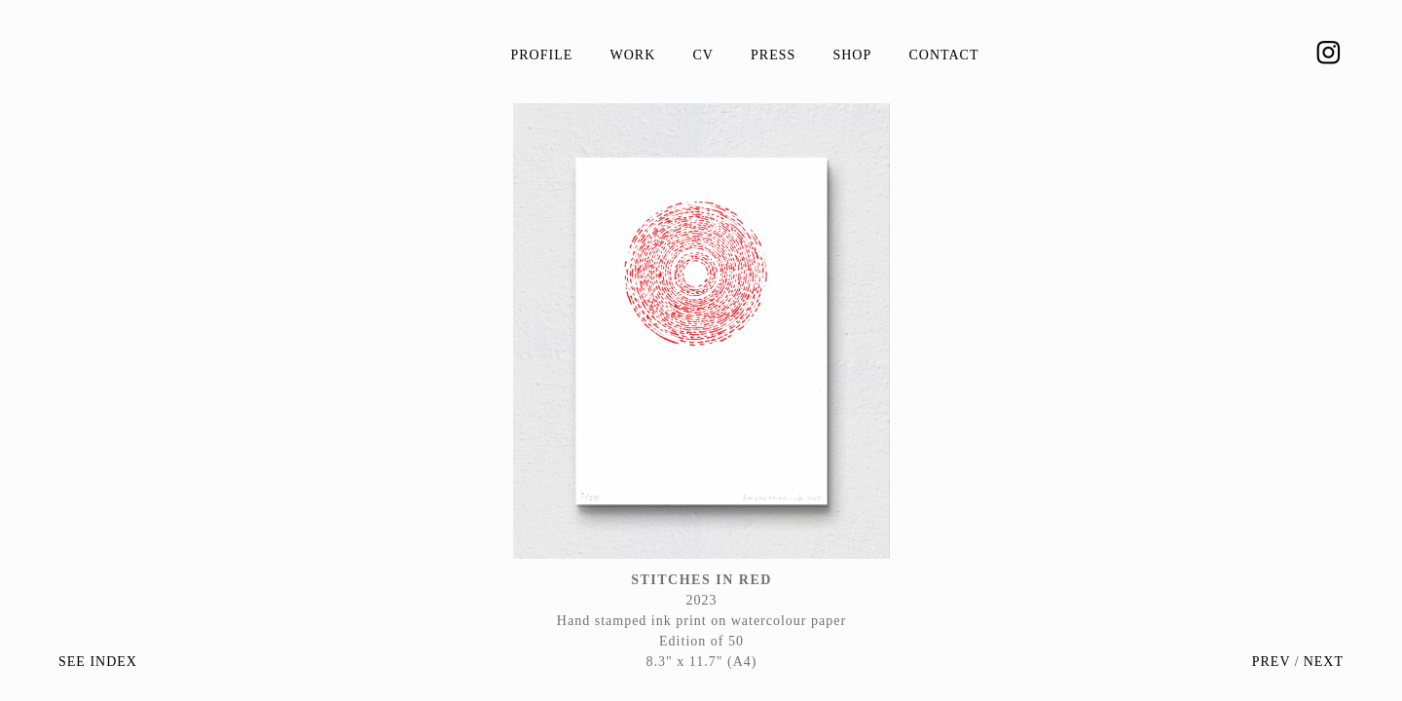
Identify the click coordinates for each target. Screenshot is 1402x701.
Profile (542, 55)
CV (702, 55)
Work (632, 55)
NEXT (1324, 661)
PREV (1271, 661)
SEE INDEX (97, 661)
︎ (1329, 53)
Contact (943, 55)
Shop (851, 55)
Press (773, 55)
